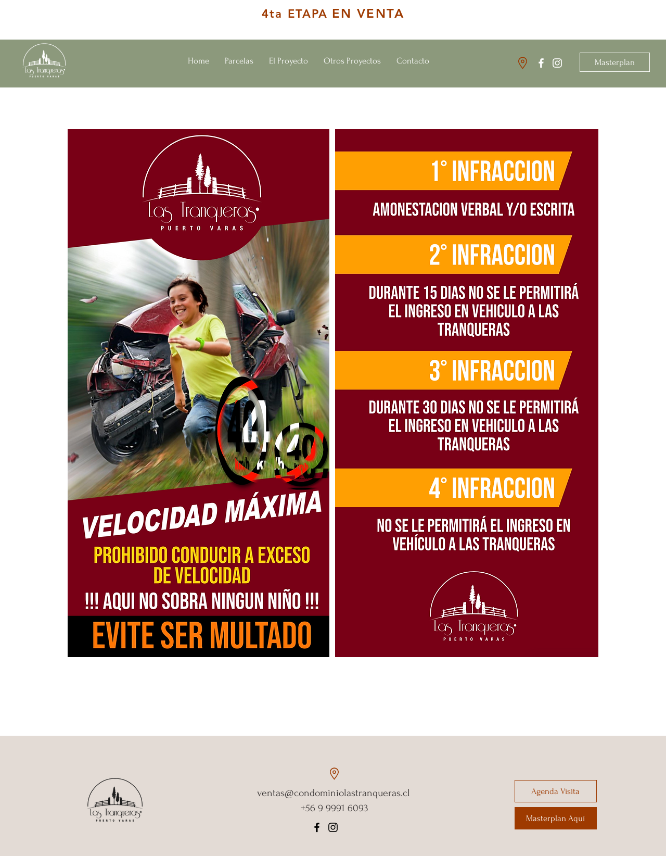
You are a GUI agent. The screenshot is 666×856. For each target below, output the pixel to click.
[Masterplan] (615, 62)
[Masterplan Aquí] (556, 818)
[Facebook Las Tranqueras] (541, 63)
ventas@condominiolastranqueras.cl (333, 793)
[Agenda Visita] (556, 791)
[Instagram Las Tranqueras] (557, 63)
